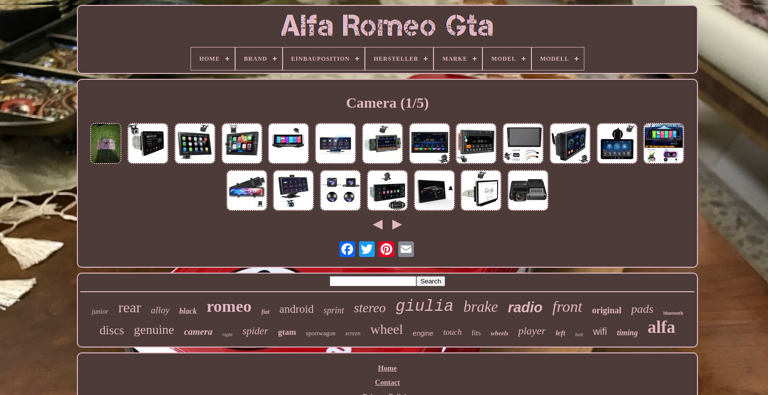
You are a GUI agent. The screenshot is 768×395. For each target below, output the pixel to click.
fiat (266, 311)
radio (525, 307)
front (567, 306)
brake (480, 306)
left (560, 333)
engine (423, 333)
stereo (369, 308)
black (188, 311)
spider (255, 331)
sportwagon (321, 333)
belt (579, 334)
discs (111, 330)
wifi (600, 331)
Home (387, 368)
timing (627, 332)
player (532, 331)
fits (476, 333)
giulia (424, 307)
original (607, 310)
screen (352, 333)
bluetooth (673, 313)
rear (129, 307)
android (296, 309)
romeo (229, 306)
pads (642, 308)
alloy (160, 310)
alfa (661, 327)
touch (452, 332)
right (227, 334)
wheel (386, 329)
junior (100, 311)
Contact (387, 382)
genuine (154, 330)
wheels (499, 333)
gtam (287, 332)
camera (198, 331)
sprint (333, 310)
